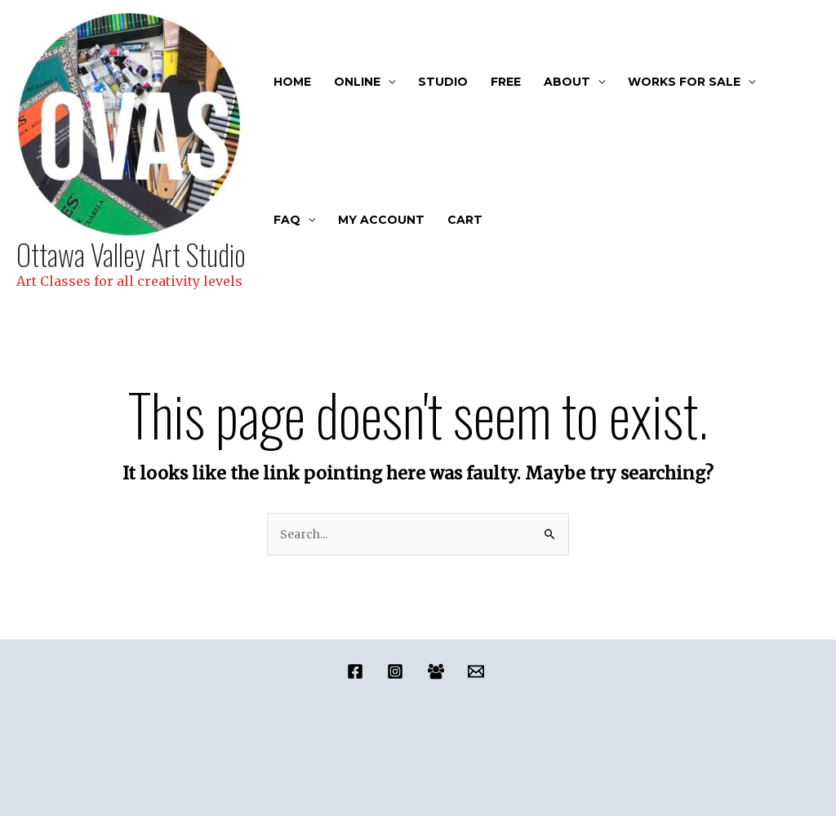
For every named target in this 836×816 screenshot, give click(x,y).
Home (292, 81)
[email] (478, 671)
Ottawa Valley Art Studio (131, 254)
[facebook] (358, 671)
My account (381, 219)
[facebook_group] (438, 671)
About (567, 81)
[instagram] (398, 671)
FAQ (286, 219)
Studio (443, 81)
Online (357, 81)
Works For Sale (684, 81)
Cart (464, 219)
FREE (506, 81)
